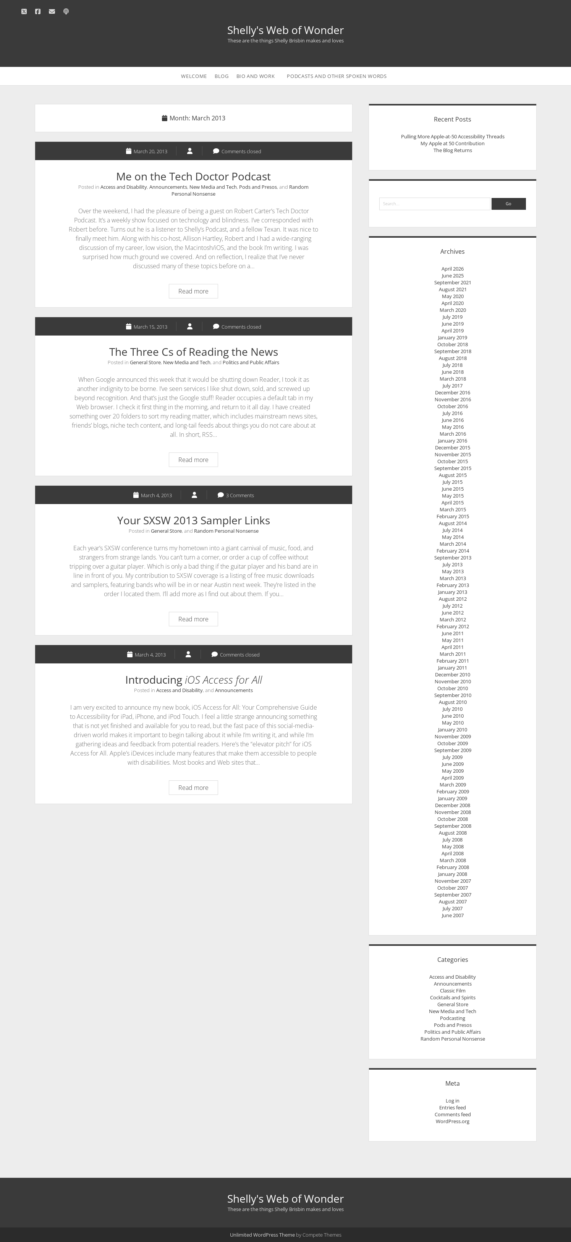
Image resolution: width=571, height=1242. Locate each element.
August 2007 (453, 901)
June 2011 (453, 633)
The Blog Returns (453, 150)
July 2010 (453, 708)
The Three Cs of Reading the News (193, 351)
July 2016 (453, 413)
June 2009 (453, 763)
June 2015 (453, 488)
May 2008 (453, 846)
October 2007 (452, 887)
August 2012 (453, 598)
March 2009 (453, 784)
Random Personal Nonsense (226, 530)
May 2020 (453, 296)
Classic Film (453, 990)
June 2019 (453, 323)
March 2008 (453, 860)
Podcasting (452, 1018)
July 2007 (453, 908)
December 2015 (452, 447)
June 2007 (453, 915)
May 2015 (453, 495)
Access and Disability (123, 186)
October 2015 (452, 461)
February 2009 (453, 791)
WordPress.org (452, 1121)
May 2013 (453, 571)
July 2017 (453, 385)
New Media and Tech (213, 186)
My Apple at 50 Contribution (453, 143)
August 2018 (453, 358)
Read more (196, 292)
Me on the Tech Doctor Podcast (193, 176)
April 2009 (453, 777)
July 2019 (453, 316)
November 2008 (453, 812)
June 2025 (453, 275)
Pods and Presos (258, 186)
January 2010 (452, 729)
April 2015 (453, 502)
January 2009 (452, 798)
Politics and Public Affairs (251, 362)
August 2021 (453, 289)
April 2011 (453, 647)
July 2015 (453, 481)
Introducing (193, 679)
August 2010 (453, 702)
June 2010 (453, 715)
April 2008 (453, 853)
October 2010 (452, 688)
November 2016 (453, 399)
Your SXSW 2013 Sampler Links (193, 520)
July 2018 (453, 365)
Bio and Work (255, 76)
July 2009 (453, 757)
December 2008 (452, 805)
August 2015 (453, 475)
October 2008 (452, 819)
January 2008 (452, 874)
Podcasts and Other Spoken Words (337, 76)
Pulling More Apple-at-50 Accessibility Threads (453, 136)
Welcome (194, 76)
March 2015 (453, 509)
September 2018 (452, 351)
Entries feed (452, 1107)
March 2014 (453, 543)
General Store (145, 362)
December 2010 (452, 674)
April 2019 (453, 330)
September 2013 (452, 557)
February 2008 (453, 867)
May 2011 (453, 640)
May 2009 (453, 770)
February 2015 (453, 516)
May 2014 (453, 536)
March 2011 (453, 653)
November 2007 (453, 880)
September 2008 (452, 825)
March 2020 (453, 309)
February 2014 (453, 550)
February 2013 (453, 585)
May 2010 (453, 722)
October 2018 (452, 344)
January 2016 (452, 440)
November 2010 (453, 681)
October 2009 (452, 743)
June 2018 (453, 371)
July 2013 (453, 564)
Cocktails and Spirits (453, 997)
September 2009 (452, 750)
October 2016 (452, 406)
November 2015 (453, 454)
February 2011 (453, 660)
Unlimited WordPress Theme (262, 1234)
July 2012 (453, 605)
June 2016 (453, 420)
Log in (452, 1100)
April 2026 (453, 268)
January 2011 (452, 667)
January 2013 (452, 592)
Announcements (168, 186)
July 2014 (453, 530)
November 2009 (453, 736)
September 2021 (452, 282)
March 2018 (453, 378)
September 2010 (452, 695)
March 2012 (453, 619)
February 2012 (453, 626)
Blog (222, 76)
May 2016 (453, 426)
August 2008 (453, 832)
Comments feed (453, 1114)
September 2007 (452, 894)
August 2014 (453, 523)
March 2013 (453, 578)
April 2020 (453, 303)
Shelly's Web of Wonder (285, 30)
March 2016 (453, 433)
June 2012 (453, 612)
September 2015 (452, 468)
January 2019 (452, 337)
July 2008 (453, 839)
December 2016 (452, 392)
